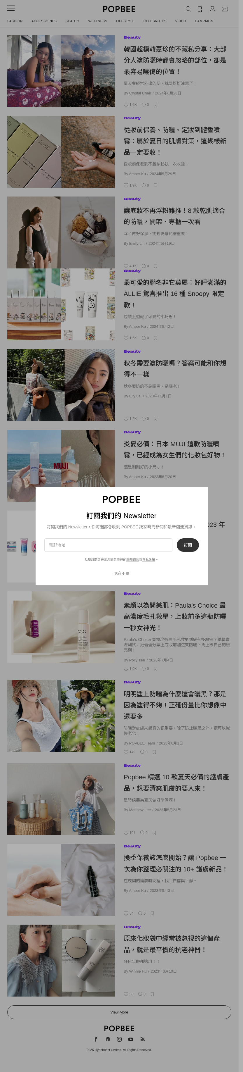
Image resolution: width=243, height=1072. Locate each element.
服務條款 (132, 559)
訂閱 (188, 545)
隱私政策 (148, 559)
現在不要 (121, 573)
